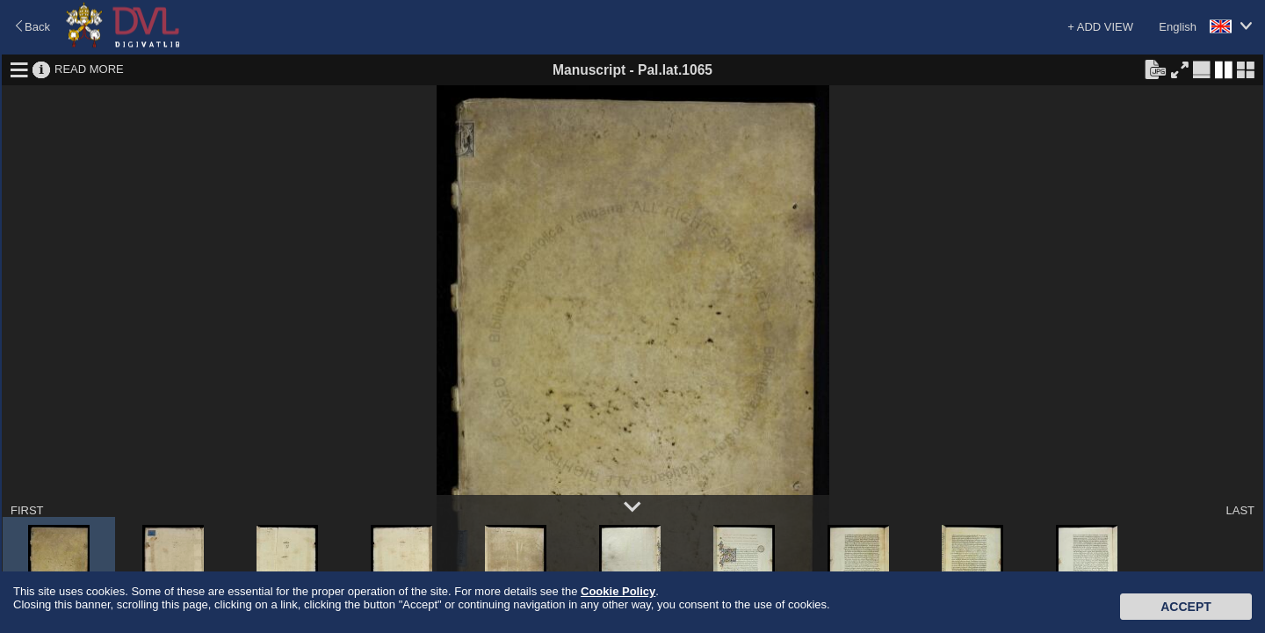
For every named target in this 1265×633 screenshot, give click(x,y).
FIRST (27, 510)
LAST (1239, 510)
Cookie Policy (618, 591)
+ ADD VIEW (1100, 26)
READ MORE (89, 69)
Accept (1185, 607)
